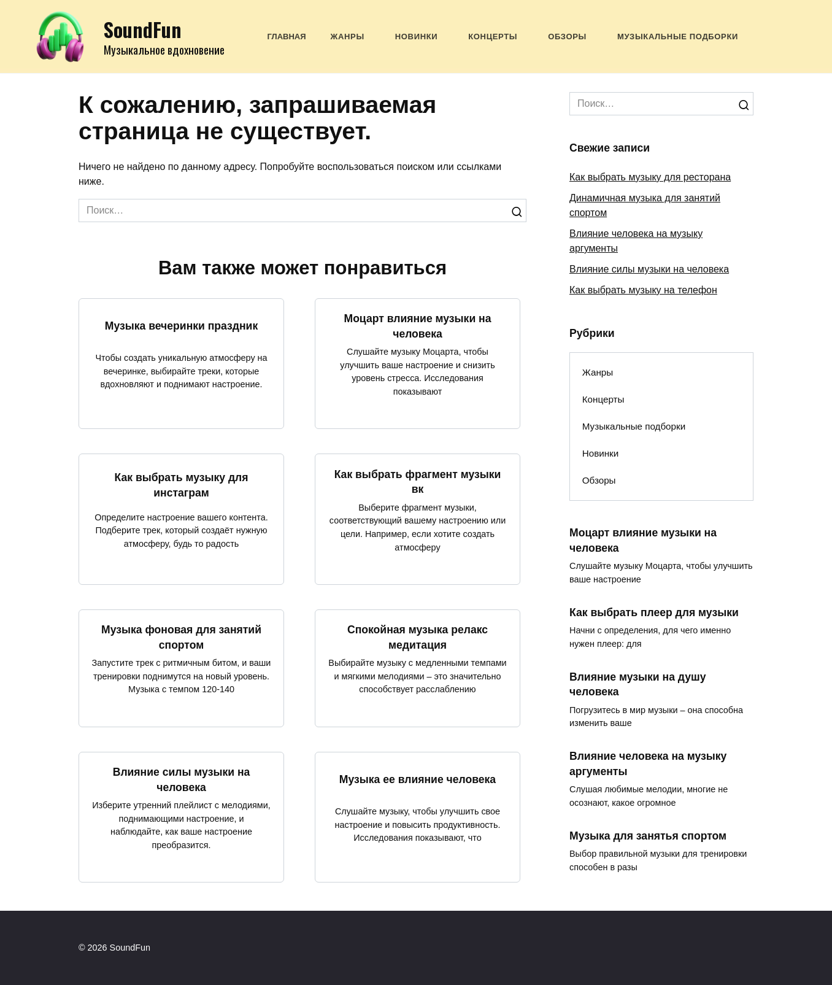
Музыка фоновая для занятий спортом (181, 637)
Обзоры (567, 36)
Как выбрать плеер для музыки (654, 612)
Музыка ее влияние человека (417, 779)
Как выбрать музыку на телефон (643, 290)
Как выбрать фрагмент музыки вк (417, 481)
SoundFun (143, 29)
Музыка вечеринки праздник (181, 326)
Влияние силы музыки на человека (181, 780)
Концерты (492, 36)
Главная (287, 36)
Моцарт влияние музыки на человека (417, 326)
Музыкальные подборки (677, 36)
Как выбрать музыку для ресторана (650, 177)
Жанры (347, 36)
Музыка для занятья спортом (647, 836)
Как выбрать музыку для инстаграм (181, 485)
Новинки (416, 36)
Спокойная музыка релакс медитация (417, 637)
